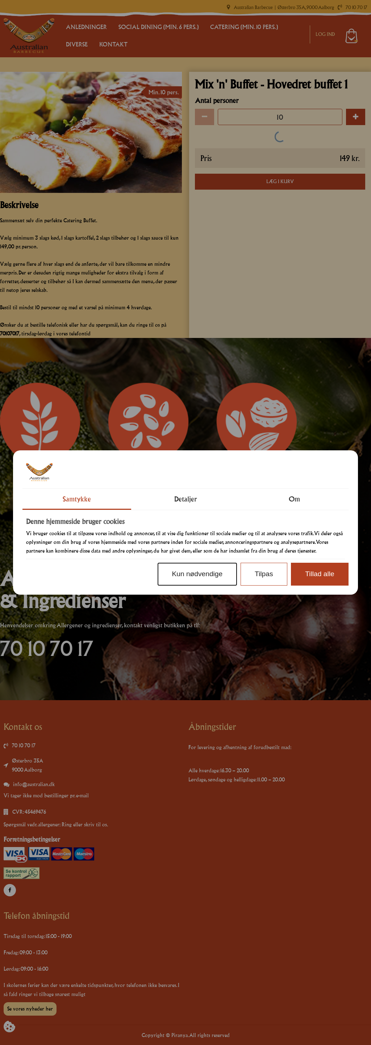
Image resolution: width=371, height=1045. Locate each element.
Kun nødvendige (197, 574)
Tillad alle (319, 574)
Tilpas (264, 574)
